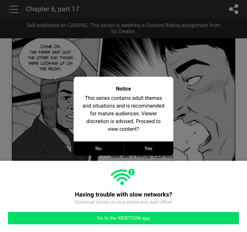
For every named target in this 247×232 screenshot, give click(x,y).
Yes (148, 148)
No (99, 148)
